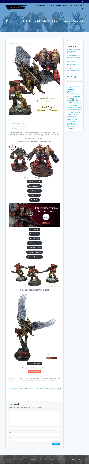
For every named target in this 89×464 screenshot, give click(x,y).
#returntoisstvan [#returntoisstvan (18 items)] (70, 86)
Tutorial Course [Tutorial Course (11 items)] (73, 116)
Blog (30, 5)
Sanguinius (44, 380)
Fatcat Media (8, 461)
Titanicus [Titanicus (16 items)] (73, 114)
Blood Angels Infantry (34, 181)
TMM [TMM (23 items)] (76, 114)
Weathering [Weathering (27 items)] (75, 127)
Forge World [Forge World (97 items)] (75, 97)
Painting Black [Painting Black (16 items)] (75, 107)
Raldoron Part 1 (34, 234)
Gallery (65, 5)
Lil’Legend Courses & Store (65, 9)
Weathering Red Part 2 (34, 247)
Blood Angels (14, 378)
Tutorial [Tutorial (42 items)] (69, 116)
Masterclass (31, 380)
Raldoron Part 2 (34, 238)
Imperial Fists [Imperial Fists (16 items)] (76, 104)
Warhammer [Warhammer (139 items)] (72, 120)
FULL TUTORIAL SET (34, 363)
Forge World (29, 378)
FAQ (41, 459)
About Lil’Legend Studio (77, 5)
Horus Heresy (53, 378)
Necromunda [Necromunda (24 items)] (71, 105)
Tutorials (59, 5)
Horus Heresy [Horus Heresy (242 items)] (72, 101)
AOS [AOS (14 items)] (81, 86)
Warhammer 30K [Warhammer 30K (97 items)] (73, 121)
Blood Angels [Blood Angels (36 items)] (70, 88)
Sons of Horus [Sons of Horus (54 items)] (73, 113)
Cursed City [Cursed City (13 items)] (80, 93)
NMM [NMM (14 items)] (75, 105)
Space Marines (52, 380)
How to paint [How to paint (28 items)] (76, 102)
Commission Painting (40, 5)
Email (10, 432)
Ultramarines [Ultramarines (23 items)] (76, 118)
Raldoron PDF (34, 229)
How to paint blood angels (20, 380)
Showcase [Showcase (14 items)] (75, 111)
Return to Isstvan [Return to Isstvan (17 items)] (70, 111)
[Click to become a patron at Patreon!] (34, 373)
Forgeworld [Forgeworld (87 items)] (71, 98)
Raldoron (38, 380)
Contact (77, 9)
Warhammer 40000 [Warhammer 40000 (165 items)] (72, 126)
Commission (21, 378)
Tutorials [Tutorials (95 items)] (70, 118)
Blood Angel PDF (34, 195)
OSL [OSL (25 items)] (71, 107)
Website (10, 437)
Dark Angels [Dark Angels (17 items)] (69, 95)
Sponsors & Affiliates (34, 459)
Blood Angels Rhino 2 (34, 191)
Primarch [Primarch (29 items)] (79, 109)
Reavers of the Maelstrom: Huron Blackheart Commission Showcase (73, 51)
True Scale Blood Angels (34, 257)
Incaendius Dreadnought (34, 252)
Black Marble (34, 200)
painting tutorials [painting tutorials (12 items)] (74, 109)
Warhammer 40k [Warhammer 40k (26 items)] (71, 123)
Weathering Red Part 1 (35, 243)
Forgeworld (36, 378)
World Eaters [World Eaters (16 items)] (71, 128)
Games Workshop (44, 378)
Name (10, 427)
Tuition (51, 5)
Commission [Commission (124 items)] (71, 89)
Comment (11, 410)
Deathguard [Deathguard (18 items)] (74, 95)
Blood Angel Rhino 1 (34, 186)
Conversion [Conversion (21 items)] (75, 93)
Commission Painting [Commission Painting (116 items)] (71, 92)
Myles (11, 43)
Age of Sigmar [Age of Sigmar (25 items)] (77, 86)
